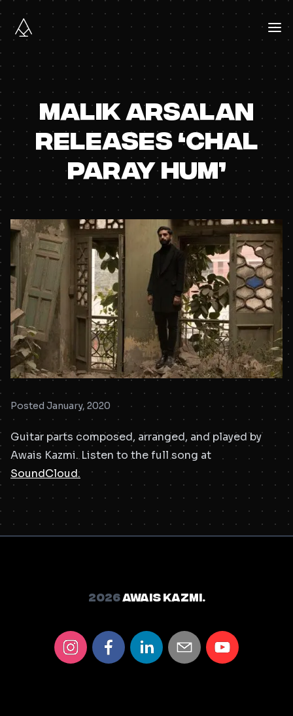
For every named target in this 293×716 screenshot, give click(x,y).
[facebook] (108, 647)
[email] (184, 647)
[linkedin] (146, 647)
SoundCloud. (45, 473)
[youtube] (222, 647)
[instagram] (70, 647)
